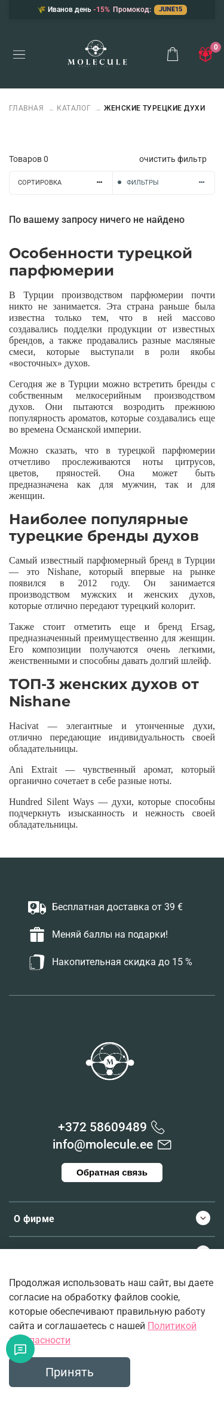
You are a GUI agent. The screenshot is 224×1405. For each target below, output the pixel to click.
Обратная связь (112, 1172)
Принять (69, 1372)
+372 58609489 (102, 1127)
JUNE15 (170, 9)
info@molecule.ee (103, 1144)
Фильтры (171, 182)
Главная (27, 108)
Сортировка (65, 182)
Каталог (74, 108)
